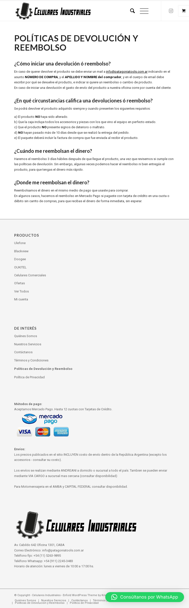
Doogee (20, 259)
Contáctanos (23, 352)
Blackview (21, 251)
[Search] (130, 11)
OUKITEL (20, 267)
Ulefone (20, 243)
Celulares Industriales (46, 595)
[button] (144, 597)
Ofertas (19, 283)
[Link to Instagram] (171, 11)
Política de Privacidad (29, 377)
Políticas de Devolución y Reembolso (43, 369)
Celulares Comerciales (30, 275)
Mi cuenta (21, 299)
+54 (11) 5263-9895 (47, 555)
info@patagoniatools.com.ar (127, 71)
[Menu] (142, 11)
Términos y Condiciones (31, 360)
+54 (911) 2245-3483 (58, 561)
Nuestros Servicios (27, 344)
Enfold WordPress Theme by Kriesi (86, 595)
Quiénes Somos (25, 336)
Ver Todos (21, 291)
